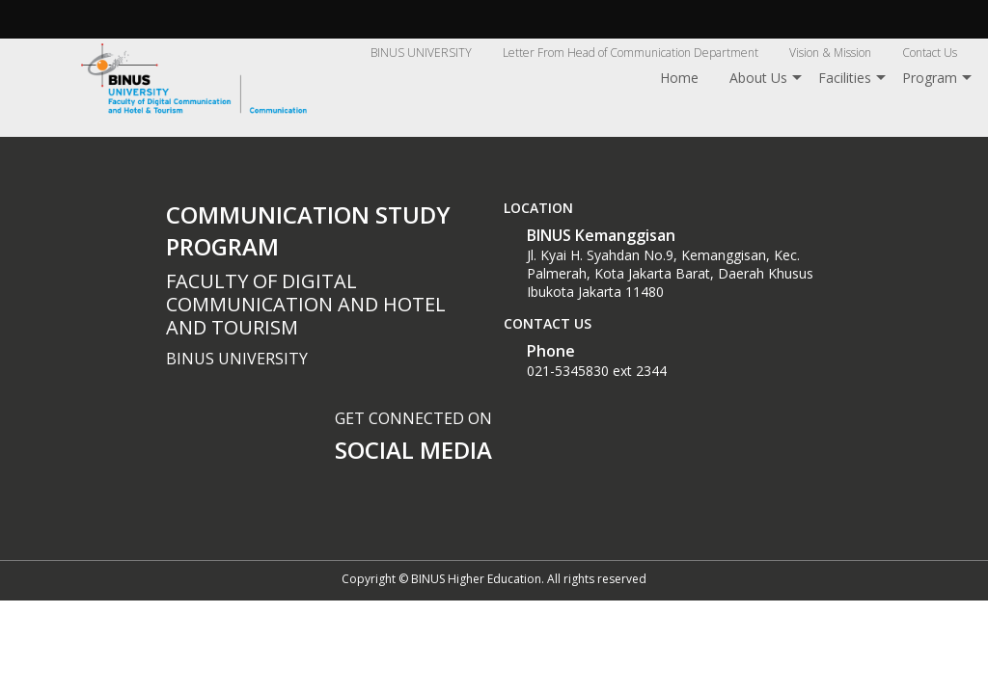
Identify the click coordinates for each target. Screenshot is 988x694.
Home (679, 77)
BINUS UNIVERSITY (421, 52)
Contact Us (929, 52)
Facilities (844, 77)
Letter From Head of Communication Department (630, 52)
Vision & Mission (830, 52)
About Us (758, 77)
